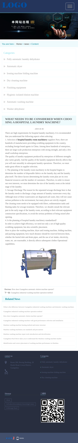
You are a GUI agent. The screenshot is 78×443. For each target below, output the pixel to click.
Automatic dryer (14, 66)
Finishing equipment (16, 87)
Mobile (21, 438)
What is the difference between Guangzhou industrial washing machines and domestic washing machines (38, 307)
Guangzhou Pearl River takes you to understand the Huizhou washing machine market (32, 339)
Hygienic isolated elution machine (23, 94)
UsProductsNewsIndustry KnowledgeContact (20, 404)
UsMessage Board (12, 408)
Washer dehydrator (15, 109)
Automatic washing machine (20, 102)
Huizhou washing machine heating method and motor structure (24, 325)
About (8, 400)
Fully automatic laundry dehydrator (23, 59)
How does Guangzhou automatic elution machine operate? (33, 289)
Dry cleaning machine (17, 80)
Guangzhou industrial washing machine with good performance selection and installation (33, 320)
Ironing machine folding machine (22, 73)
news (26, 44)
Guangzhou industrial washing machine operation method (32, 293)
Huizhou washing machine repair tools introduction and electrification (27, 334)
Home (19, 44)
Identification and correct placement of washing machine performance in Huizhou (30, 343)
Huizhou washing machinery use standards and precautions (23, 330)
